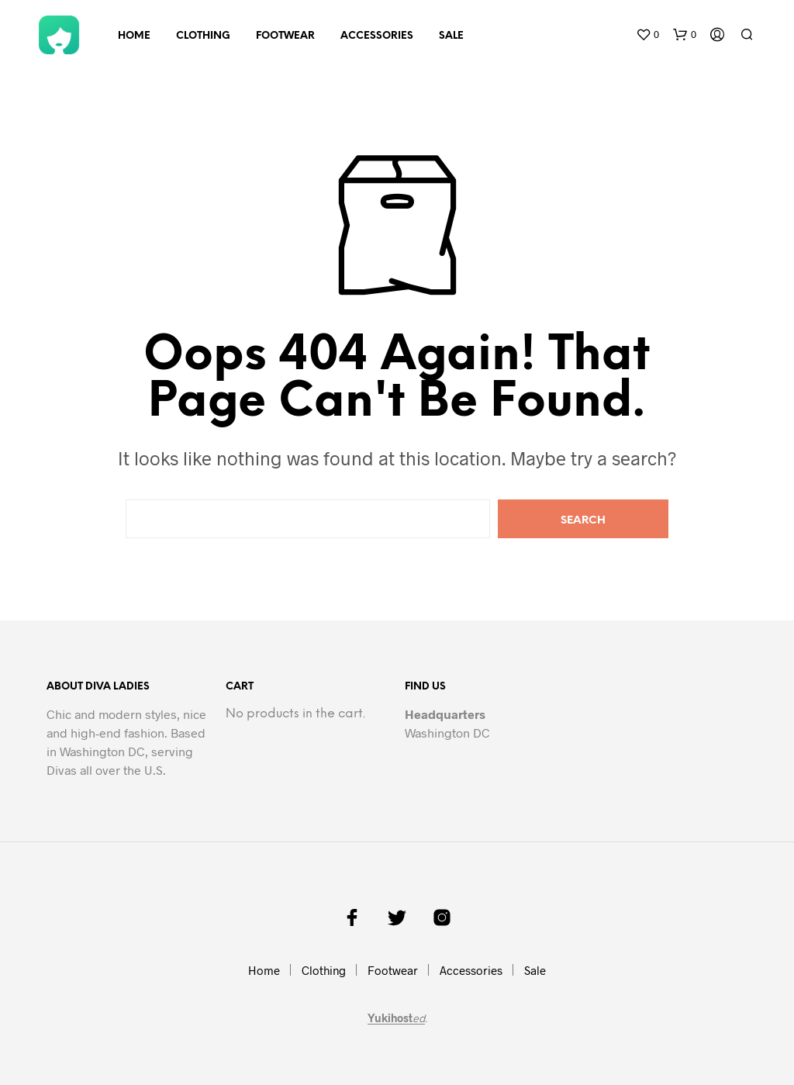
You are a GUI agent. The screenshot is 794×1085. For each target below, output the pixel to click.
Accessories (376, 36)
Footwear (285, 36)
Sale (451, 36)
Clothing (203, 36)
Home (134, 36)
